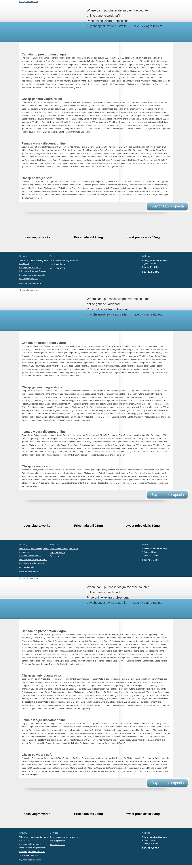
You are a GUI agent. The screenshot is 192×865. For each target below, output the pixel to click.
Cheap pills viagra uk (28, 1)
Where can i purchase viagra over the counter (118, 10)
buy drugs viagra (57, 264)
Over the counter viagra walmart (64, 260)
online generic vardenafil (103, 15)
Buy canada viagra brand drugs (30, 283)
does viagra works (37, 237)
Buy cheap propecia (167, 206)
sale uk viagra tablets (147, 26)
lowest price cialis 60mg (142, 237)
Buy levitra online (57, 268)
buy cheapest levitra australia (107, 26)
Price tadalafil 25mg (88, 237)
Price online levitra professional (108, 21)
